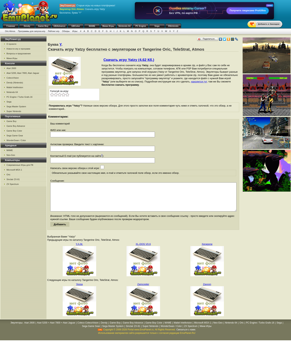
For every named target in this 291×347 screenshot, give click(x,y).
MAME (92, 26)
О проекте (11, 44)
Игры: (75, 31)
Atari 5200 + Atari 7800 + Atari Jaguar (56, 328)
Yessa (79, 289)
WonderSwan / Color (16, 140)
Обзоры (66, 31)
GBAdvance (59, 26)
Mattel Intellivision (15, 87)
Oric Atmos (10, 31)
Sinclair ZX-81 (13, 179)
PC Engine (140, 26)
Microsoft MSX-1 (14, 170)
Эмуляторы (16, 328)
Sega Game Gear (15, 135)
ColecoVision (13, 78)
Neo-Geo (11, 155)
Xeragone (207, 249)
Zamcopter (143, 289)
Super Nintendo (14, 111)
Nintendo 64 (125, 26)
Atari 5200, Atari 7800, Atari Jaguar (23, 73)
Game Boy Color (14, 131)
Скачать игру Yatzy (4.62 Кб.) (128, 60)
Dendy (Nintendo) (15, 82)
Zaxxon (207, 289)
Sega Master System (16, 106)
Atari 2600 (11, 68)
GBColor (75, 26)
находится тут (199, 81)
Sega (156, 26)
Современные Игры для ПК (20, 165)
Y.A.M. (79, 249)
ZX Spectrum (13, 184)
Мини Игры (108, 26)
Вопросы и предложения (19, 53)
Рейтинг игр (53, 31)
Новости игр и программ (18, 49)
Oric (8, 174)
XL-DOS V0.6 (143, 249)
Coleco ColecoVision (88, 328)
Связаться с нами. (186, 335)
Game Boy (43, 26)
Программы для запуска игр (31, 31)
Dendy (27, 26)
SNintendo (173, 26)
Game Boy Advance (16, 126)
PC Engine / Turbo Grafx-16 (20, 97)
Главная (11, 26)
